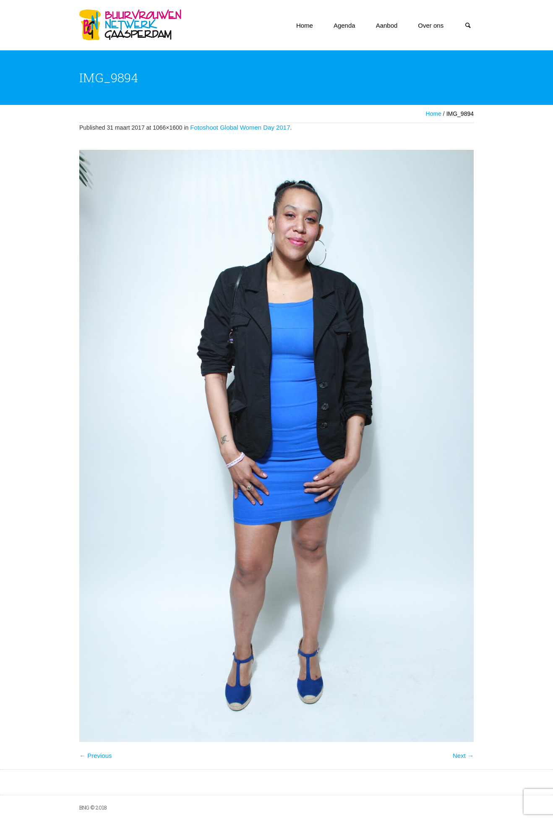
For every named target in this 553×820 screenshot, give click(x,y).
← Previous (95, 755)
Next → (463, 755)
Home (433, 113)
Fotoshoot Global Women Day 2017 (240, 127)
